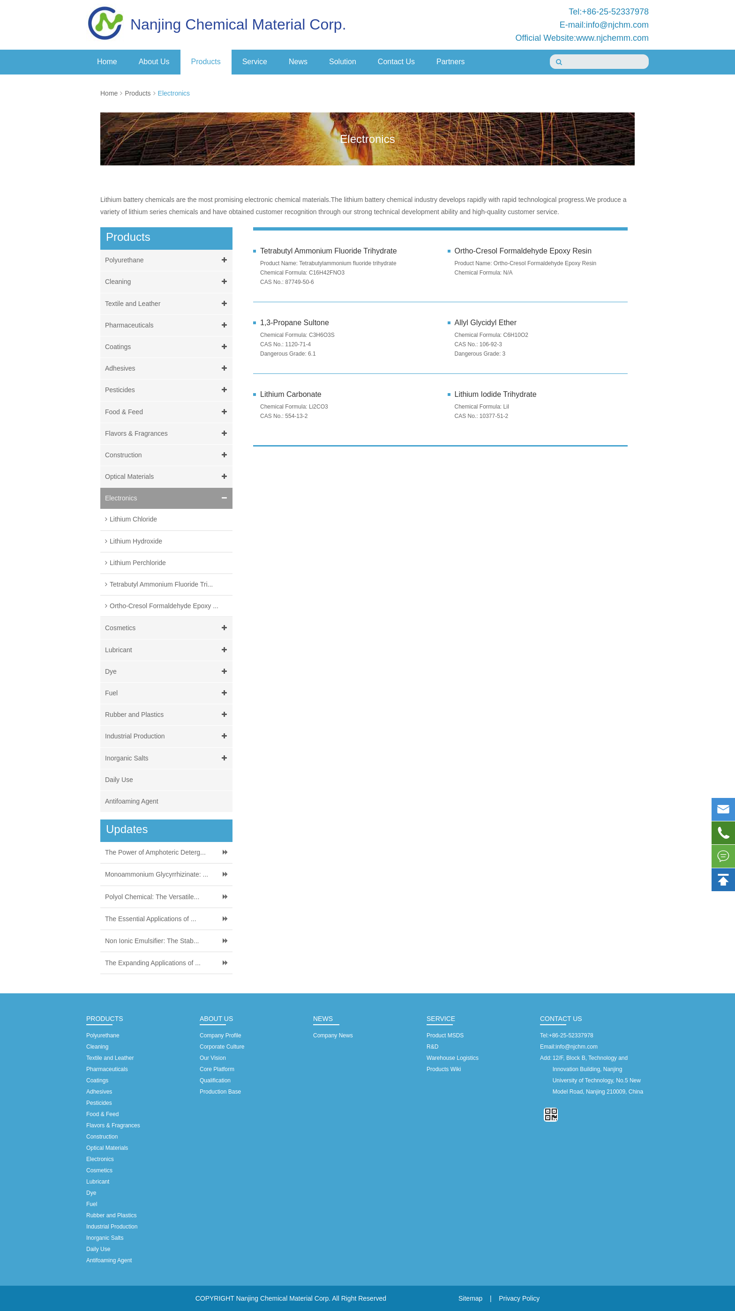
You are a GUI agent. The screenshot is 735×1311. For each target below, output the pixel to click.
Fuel (167, 693)
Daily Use (119, 779)
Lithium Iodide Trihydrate (496, 394)
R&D (432, 1046)
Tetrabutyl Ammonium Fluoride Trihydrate (328, 251)
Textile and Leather (167, 304)
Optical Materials (167, 477)
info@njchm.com (576, 1046)
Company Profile (220, 1035)
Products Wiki (444, 1069)
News (298, 62)
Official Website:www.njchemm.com (582, 38)
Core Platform (217, 1069)
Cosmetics (167, 628)
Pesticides (167, 390)
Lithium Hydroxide (136, 541)
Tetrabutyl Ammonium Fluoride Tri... (161, 584)
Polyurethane (167, 260)
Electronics (174, 93)
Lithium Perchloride (138, 562)
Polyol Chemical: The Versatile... (152, 897)
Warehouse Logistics (453, 1058)
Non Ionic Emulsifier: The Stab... (152, 941)
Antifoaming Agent (131, 801)
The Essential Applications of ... (150, 919)
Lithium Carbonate (291, 394)
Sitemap (470, 1298)
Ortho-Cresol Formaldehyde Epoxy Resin (523, 251)
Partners (450, 62)
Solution (342, 62)
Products (206, 62)
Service (254, 62)
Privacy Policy (519, 1298)
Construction (167, 455)
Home (107, 62)
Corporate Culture (222, 1046)
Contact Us (396, 62)
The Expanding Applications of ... (153, 963)
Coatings (167, 347)
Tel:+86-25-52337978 (609, 11)
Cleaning (167, 282)
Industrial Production (167, 736)
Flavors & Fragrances (167, 433)
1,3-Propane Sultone (294, 323)
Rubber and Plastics (167, 715)
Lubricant (167, 650)
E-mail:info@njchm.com (604, 25)
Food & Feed (167, 412)
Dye (167, 672)
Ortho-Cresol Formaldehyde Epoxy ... (164, 606)
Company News (333, 1035)
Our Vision (213, 1058)
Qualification (215, 1080)
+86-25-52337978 (571, 1035)
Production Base (220, 1091)
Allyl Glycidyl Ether (486, 323)
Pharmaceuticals (167, 325)
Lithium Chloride (133, 519)
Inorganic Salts (167, 758)
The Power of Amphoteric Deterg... (155, 852)
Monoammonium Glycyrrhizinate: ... (156, 874)
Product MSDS (445, 1035)
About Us (154, 62)
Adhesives (167, 368)
